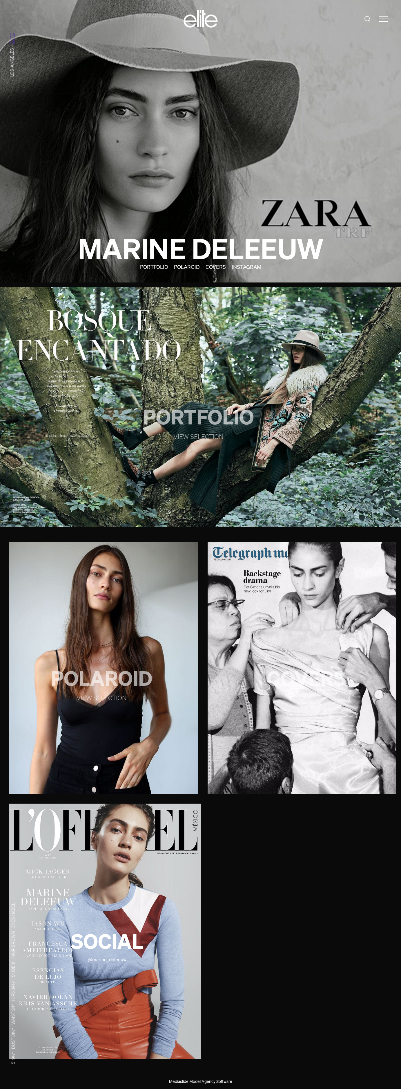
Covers (216, 266)
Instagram (246, 266)
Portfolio (154, 266)
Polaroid (187, 266)
